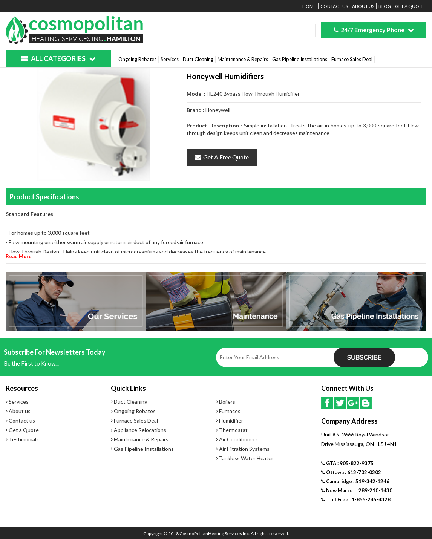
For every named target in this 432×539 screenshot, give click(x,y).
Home (309, 6)
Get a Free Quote (222, 157)
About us (363, 6)
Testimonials (22, 439)
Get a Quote (409, 6)
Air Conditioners (237, 439)
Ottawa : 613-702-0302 (351, 472)
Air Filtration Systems (243, 449)
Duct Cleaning (198, 59)
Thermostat (232, 430)
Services (170, 59)
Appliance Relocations (138, 430)
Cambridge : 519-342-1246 (355, 481)
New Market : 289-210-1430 (356, 490)
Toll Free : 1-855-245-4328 (356, 499)
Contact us (334, 6)
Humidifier (229, 420)
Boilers (225, 401)
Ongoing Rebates (137, 59)
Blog (384, 6)
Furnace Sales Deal (351, 59)
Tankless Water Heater (244, 458)
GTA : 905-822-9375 (347, 463)
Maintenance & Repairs (243, 59)
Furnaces (228, 411)
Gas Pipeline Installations (299, 59)
